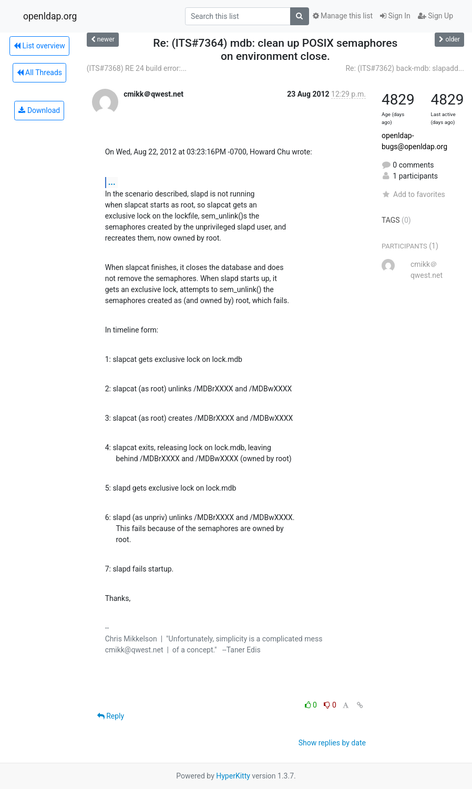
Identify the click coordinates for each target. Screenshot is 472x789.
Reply (110, 716)
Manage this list (343, 16)
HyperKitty (233, 776)
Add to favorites (413, 194)
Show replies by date (332, 743)
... (112, 182)
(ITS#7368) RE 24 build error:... (137, 68)
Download (39, 110)
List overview (39, 45)
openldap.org (50, 16)
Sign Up (435, 16)
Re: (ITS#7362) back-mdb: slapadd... (404, 68)
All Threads (39, 72)
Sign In (395, 16)
